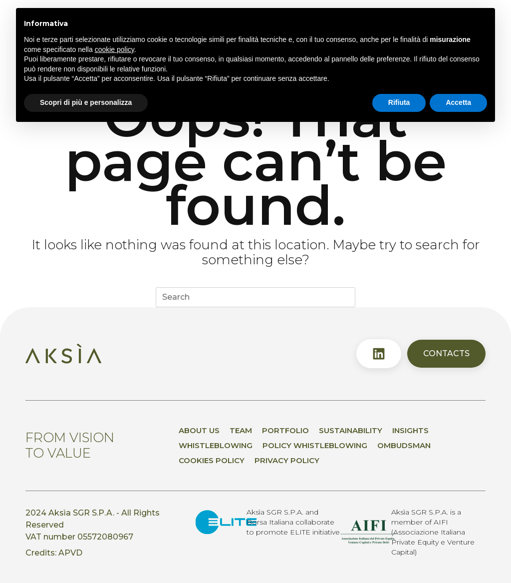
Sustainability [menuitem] (350, 430)
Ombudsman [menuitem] (404, 445)
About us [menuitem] (199, 430)
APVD (70, 553)
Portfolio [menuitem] (285, 430)
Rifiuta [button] (399, 102)
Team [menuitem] (241, 430)
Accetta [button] (458, 102)
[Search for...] (245, 297)
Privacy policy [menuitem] (287, 460)
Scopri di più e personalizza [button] (86, 102)
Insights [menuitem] (410, 430)
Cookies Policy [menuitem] (212, 460)
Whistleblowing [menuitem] (216, 445)
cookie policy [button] (114, 49)
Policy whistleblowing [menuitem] (314, 445)
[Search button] (345, 297)
